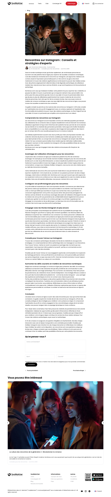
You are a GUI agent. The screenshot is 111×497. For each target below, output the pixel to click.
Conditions (73, 479)
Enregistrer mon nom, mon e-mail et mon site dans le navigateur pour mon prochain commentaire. (55, 361)
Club (46, 3)
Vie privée (73, 476)
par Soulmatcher (42, 67)
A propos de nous (56, 476)
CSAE (72, 481)
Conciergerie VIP (36, 479)
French (87, 3)
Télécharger (71, 3)
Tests (39, 3)
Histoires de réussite (37, 483)
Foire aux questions (57, 479)
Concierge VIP (56, 3)
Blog (32, 481)
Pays (52, 481)
